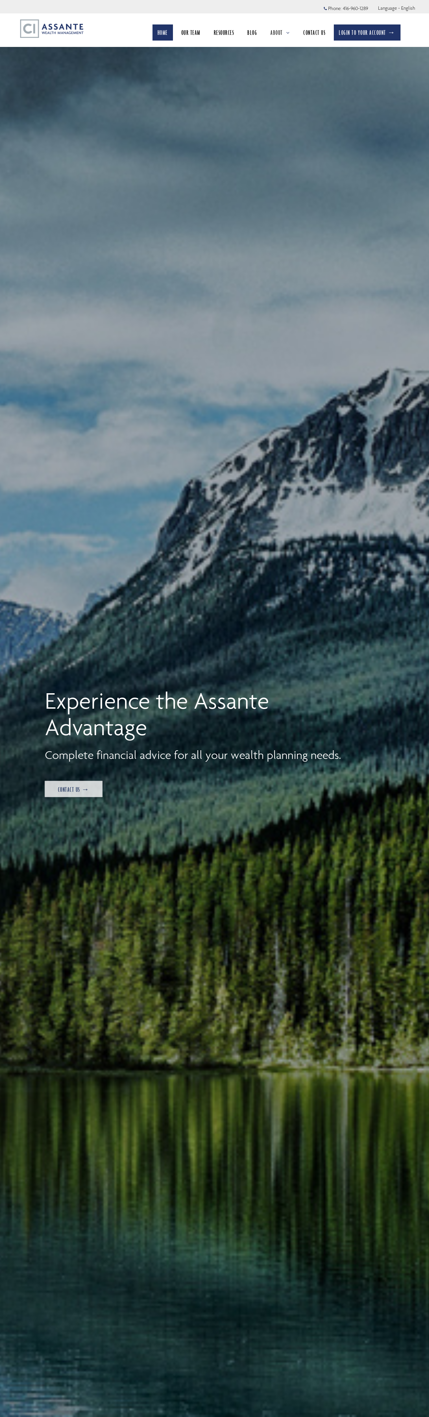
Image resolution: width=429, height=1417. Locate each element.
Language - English (396, 8)
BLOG (252, 32)
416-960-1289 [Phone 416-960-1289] (355, 8)
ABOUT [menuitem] (280, 34)
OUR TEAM (190, 32)
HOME (163, 32)
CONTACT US (314, 32)
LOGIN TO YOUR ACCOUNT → (367, 32)
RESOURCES (224, 32)
